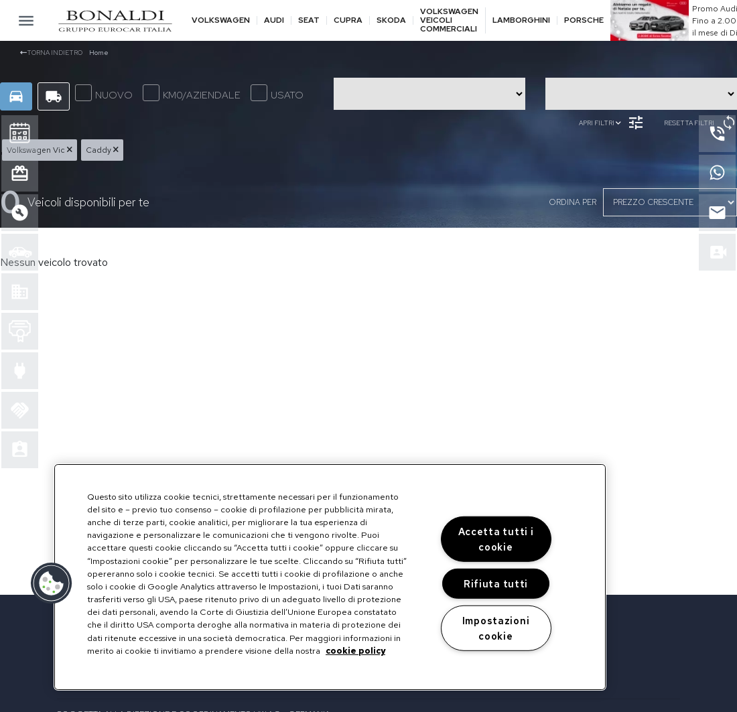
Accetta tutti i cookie (496, 539)
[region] (330, 577)
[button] (51, 583)
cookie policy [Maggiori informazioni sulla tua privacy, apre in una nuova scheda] (355, 650)
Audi (274, 20)
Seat (309, 20)
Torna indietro (51, 52)
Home (99, 52)
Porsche (584, 20)
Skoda (391, 20)
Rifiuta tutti (496, 583)
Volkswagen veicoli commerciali (449, 20)
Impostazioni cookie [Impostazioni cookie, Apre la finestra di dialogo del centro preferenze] (496, 628)
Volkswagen (221, 20)
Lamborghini (521, 20)
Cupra (348, 20)
